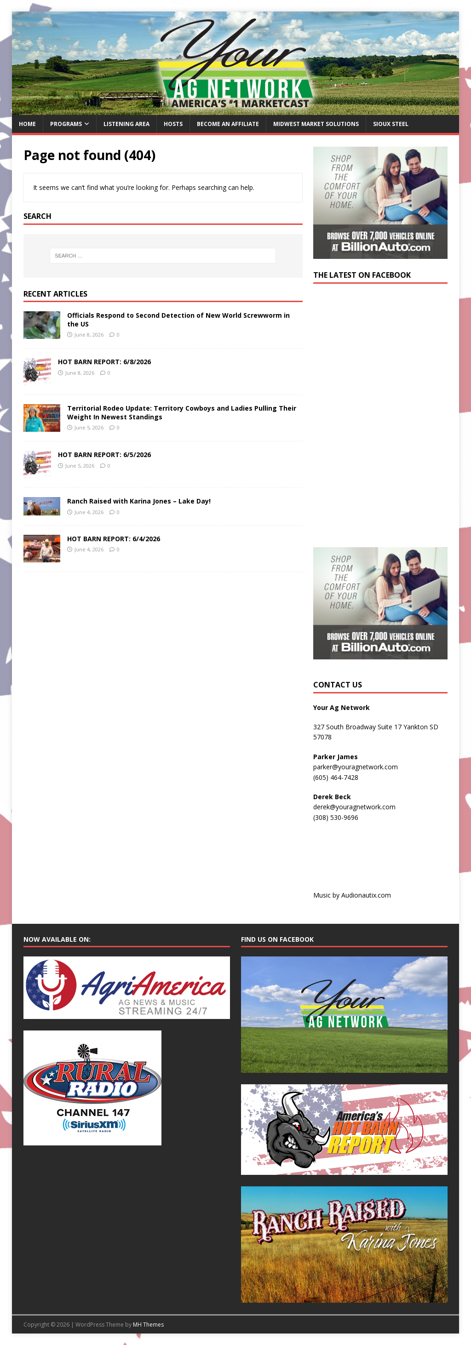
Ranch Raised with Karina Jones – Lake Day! (139, 501)
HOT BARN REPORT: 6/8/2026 (104, 361)
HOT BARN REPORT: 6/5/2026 (104, 454)
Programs (66, 124)
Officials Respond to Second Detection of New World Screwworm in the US (178, 319)
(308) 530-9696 (335, 817)
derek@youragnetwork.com (354, 806)
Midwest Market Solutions (316, 124)
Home (27, 124)
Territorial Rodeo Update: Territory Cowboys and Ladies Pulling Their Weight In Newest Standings (181, 412)
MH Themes (148, 1324)
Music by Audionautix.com (352, 895)
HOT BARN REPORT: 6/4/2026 (113, 538)
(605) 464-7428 (335, 777)
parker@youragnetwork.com (355, 766)
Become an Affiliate (228, 124)
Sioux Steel (390, 124)
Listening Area (126, 124)
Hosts (173, 124)
